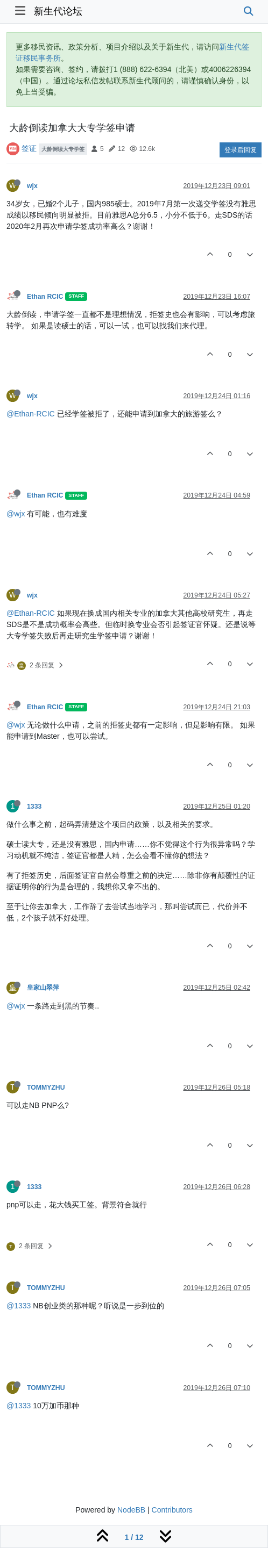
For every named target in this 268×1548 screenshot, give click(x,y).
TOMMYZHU (46, 1087)
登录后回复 (240, 150)
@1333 (18, 1305)
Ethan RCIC (45, 296)
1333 (34, 806)
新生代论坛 (58, 11)
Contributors (172, 1510)
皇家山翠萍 (43, 987)
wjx (32, 186)
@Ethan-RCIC (30, 413)
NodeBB (131, 1510)
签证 (29, 148)
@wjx (15, 513)
